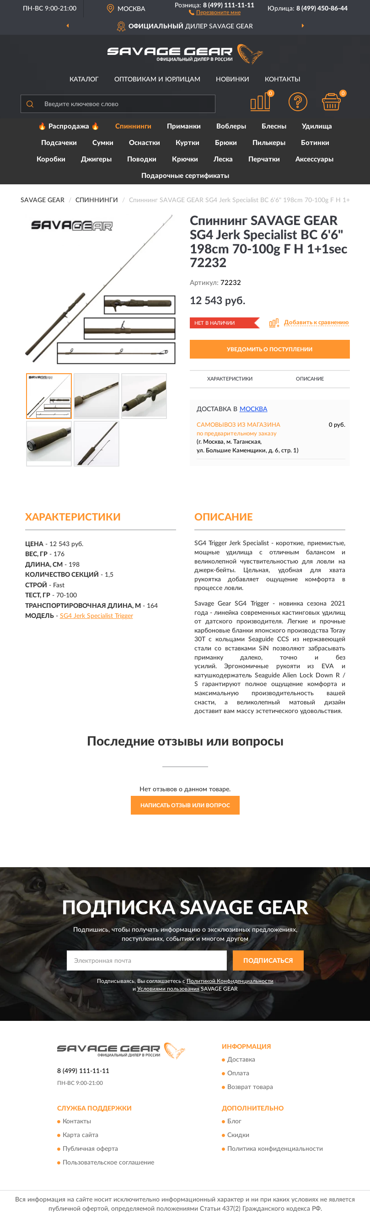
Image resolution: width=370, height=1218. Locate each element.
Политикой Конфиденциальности (230, 981)
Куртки (187, 143)
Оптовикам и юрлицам (157, 79)
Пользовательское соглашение (108, 1163)
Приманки (184, 126)
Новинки (232, 79)
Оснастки (144, 143)
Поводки (141, 159)
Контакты (282, 79)
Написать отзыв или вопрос (185, 805)
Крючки (185, 159)
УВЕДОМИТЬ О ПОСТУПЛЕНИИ (269, 349)
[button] (215, 12)
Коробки (51, 159)
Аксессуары (314, 159)
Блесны (274, 126)
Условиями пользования (168, 989)
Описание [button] (310, 378)
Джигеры (96, 159)
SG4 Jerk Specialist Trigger (96, 616)
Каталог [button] (84, 79)
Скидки (238, 1135)
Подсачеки (59, 143)
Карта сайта (80, 1135)
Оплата (238, 1073)
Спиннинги (133, 126)
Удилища (317, 126)
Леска (223, 159)
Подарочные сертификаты (185, 175)
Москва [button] (254, 409)
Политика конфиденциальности (275, 1149)
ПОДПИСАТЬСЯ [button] (268, 961)
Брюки (226, 143)
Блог (234, 1122)
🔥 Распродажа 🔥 (69, 126)
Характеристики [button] (229, 378)
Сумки (102, 143)
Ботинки (315, 143)
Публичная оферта (90, 1149)
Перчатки (264, 159)
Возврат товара (250, 1087)
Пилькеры (268, 143)
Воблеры (231, 126)
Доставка (241, 1060)
